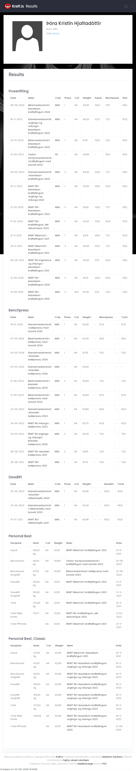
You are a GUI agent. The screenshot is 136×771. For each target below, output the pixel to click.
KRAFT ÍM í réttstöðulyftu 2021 (38, 521)
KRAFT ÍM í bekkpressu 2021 (37, 463)
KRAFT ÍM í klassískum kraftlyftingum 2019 (38, 295)
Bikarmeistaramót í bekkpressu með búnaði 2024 (39, 342)
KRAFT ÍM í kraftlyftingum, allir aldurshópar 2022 (38, 225)
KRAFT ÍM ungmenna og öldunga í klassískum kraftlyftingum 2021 (39, 265)
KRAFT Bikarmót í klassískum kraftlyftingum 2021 (38, 249)
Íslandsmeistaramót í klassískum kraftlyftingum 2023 (39, 175)
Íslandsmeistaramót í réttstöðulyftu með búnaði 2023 (39, 509)
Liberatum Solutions (112, 756)
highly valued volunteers (76, 760)
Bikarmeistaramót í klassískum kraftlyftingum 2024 (39, 108)
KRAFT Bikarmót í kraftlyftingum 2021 (38, 237)
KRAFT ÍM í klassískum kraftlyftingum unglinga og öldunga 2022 (36, 193)
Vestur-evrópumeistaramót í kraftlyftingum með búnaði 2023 (40, 159)
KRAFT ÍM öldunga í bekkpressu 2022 (38, 425)
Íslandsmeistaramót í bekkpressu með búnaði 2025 (39, 328)
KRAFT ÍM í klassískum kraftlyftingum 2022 (39, 211)
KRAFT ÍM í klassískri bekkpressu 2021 (38, 453)
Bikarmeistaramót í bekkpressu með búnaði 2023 (39, 398)
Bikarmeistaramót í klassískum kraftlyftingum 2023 (39, 144)
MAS (57, 105)
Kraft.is (59, 756)
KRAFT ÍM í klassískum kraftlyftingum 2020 (39, 281)
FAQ (104, 763)
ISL (56, 154)
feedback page (85, 763)
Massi (56, 33)
